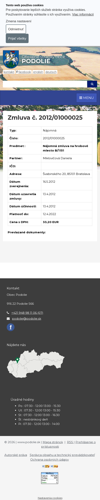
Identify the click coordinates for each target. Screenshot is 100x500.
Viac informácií (83, 14)
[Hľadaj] (45, 84)
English (38, 72)
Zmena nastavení (18, 21)
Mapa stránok (53, 442)
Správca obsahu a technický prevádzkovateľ (62, 455)
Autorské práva (15, 455)
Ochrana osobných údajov (49, 459)
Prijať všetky (17, 38)
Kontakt (9, 72)
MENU (86, 98)
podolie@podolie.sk (26, 318)
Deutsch (51, 72)
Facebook (24, 72)
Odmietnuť (16, 29)
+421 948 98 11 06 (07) (27, 313)
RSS (70, 442)
